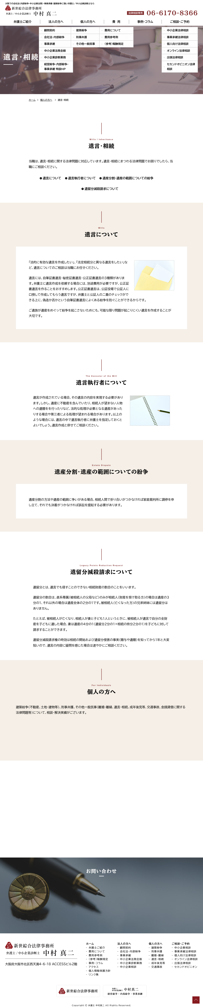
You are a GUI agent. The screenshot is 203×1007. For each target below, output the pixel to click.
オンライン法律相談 (186, 963)
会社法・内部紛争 (130, 955)
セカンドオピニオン (185, 970)
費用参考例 (96, 959)
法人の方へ (56, 21)
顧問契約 (125, 951)
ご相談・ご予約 (180, 21)
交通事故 (156, 970)
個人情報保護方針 (100, 974)
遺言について (52, 178)
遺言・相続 (157, 963)
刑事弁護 (156, 955)
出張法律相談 (182, 966)
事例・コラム (145, 21)
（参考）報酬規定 (98, 963)
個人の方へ (88, 21)
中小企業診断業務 (131, 966)
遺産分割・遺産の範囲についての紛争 (128, 178)
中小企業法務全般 (131, 963)
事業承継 (125, 959)
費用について (97, 955)
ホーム (32, 100)
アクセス (94, 970)
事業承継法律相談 (185, 955)
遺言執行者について (82, 178)
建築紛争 (156, 951)
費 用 (116, 21)
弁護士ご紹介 (22, 21)
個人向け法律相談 (185, 959)
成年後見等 (158, 966)
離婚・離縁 (157, 959)
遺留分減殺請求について (101, 188)
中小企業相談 (128, 970)
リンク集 (94, 978)
